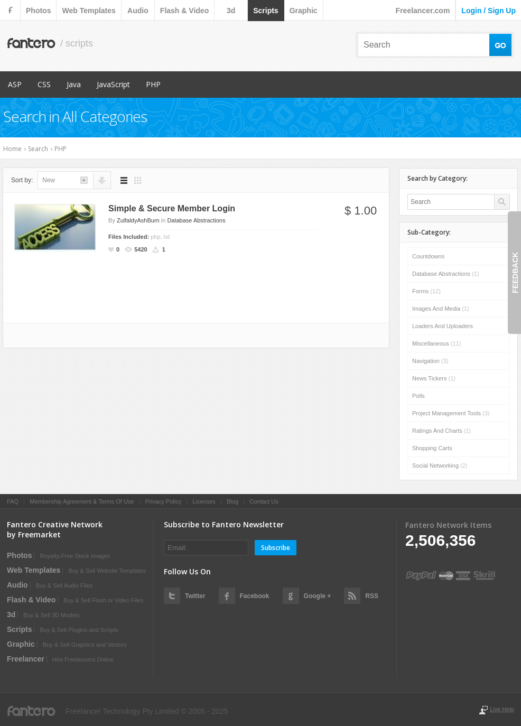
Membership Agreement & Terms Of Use (82, 501)
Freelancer (25, 659)
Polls (418, 396)
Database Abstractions (196, 220)
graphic (304, 10)
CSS (44, 84)
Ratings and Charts (441, 430)
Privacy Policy (163, 501)
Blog (232, 501)
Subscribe (275, 547)
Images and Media (440, 308)
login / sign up (488, 10)
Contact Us (263, 501)
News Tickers (433, 378)
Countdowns (428, 256)
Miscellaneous (436, 343)
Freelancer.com (423, 10)
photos (38, 10)
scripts (265, 10)
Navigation (430, 361)
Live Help (502, 709)
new (48, 180)
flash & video (184, 10)
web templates (88, 10)
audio (137, 10)
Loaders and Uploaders (442, 326)
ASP (15, 84)
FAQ (12, 501)
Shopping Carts (432, 448)
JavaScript (113, 84)
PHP (153, 84)
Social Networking (440, 465)
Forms (426, 291)
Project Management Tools (451, 413)
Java (74, 84)
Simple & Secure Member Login (171, 208)
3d (231, 10)
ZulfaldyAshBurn (138, 220)
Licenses (203, 501)
